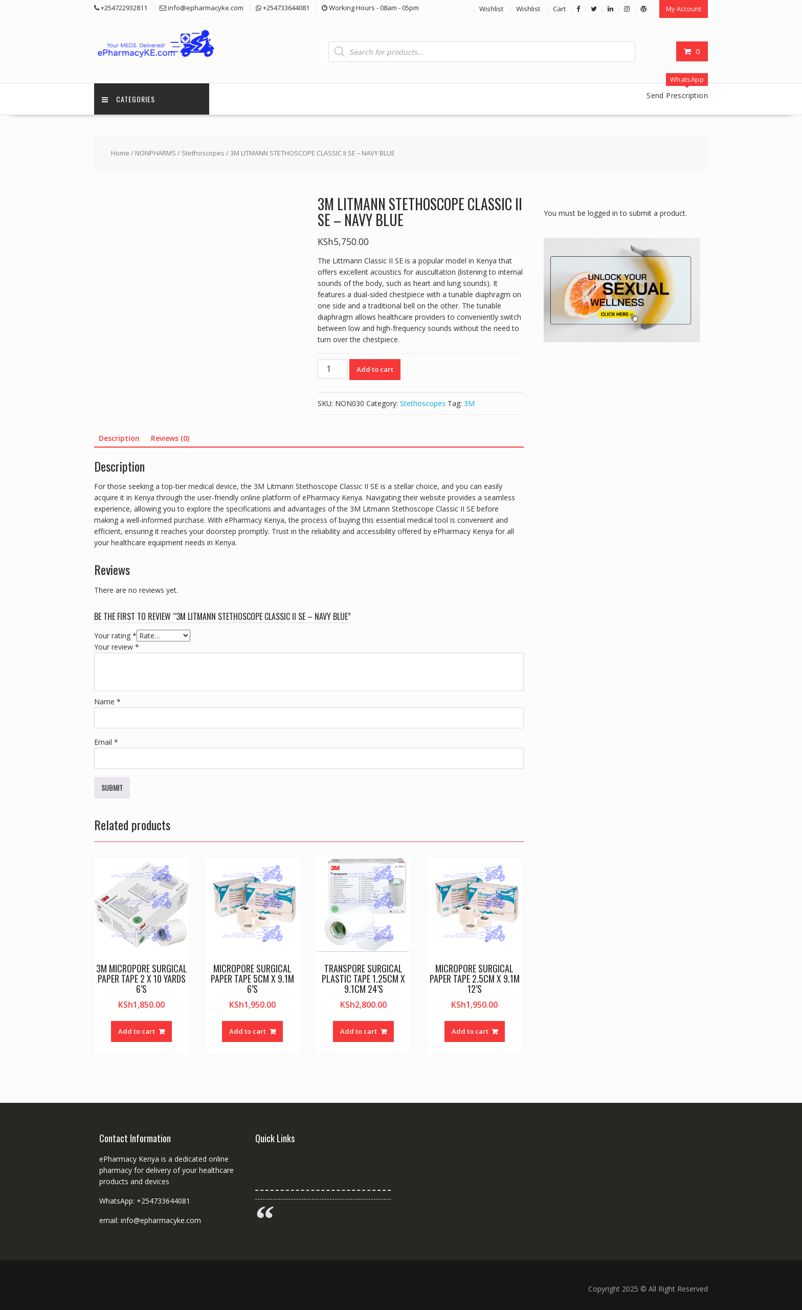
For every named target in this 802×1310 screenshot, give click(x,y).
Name (107, 701)
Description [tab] (119, 438)
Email (106, 742)
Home (120, 153)
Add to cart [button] (136, 1031)
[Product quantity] (332, 369)
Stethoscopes (203, 153)
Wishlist (491, 8)
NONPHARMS (155, 153)
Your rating (115, 635)
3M (469, 403)
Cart (559, 8)
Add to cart (375, 369)
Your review (116, 647)
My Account (683, 8)
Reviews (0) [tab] (170, 438)
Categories (128, 99)
